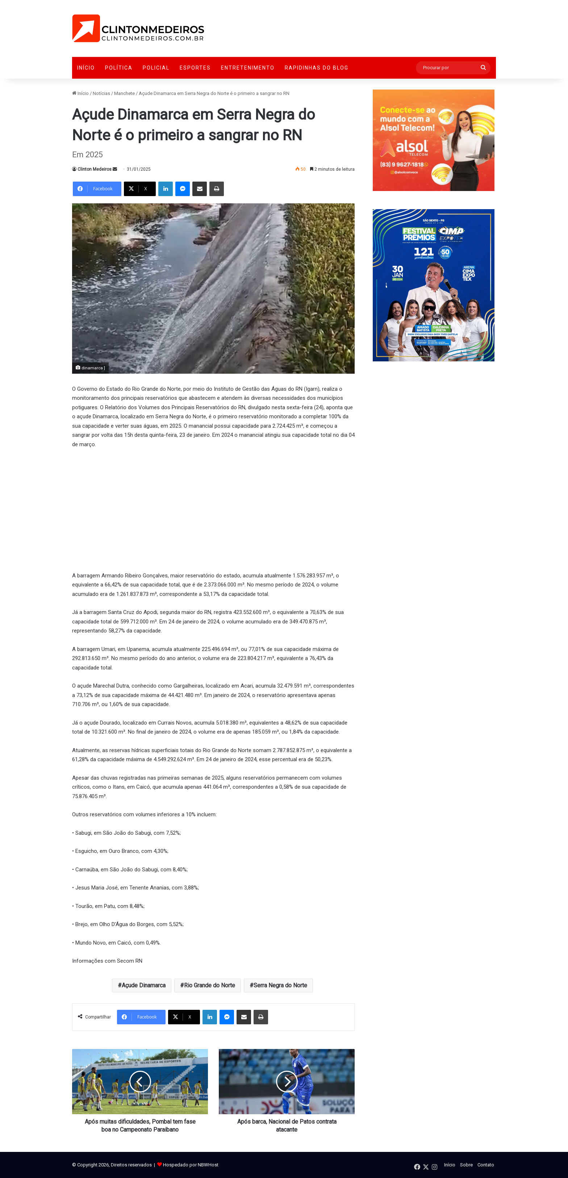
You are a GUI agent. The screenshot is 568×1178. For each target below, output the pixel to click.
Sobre (466, 1164)
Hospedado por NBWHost (190, 1164)
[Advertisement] (213, 509)
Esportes (195, 68)
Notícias (101, 93)
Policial (156, 68)
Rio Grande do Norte (209, 985)
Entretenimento (248, 68)
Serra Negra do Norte (280, 985)
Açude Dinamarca (144, 985)
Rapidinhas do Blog (316, 68)
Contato (485, 1164)
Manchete (124, 93)
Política (119, 68)
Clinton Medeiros (95, 169)
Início (86, 68)
